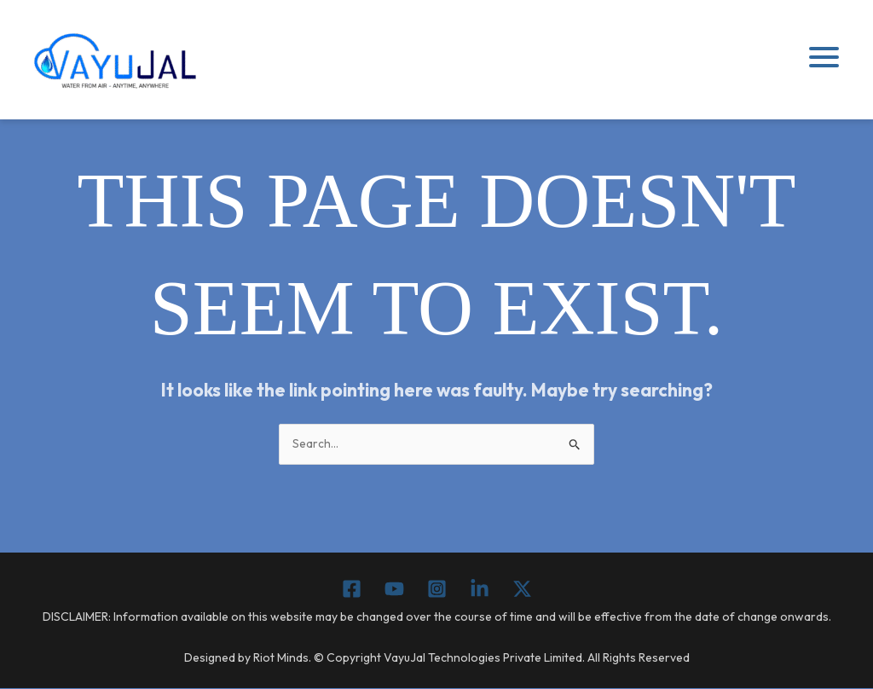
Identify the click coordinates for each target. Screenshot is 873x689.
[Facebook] (351, 589)
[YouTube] (394, 589)
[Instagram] (437, 589)
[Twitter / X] (522, 589)
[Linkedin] (479, 589)
